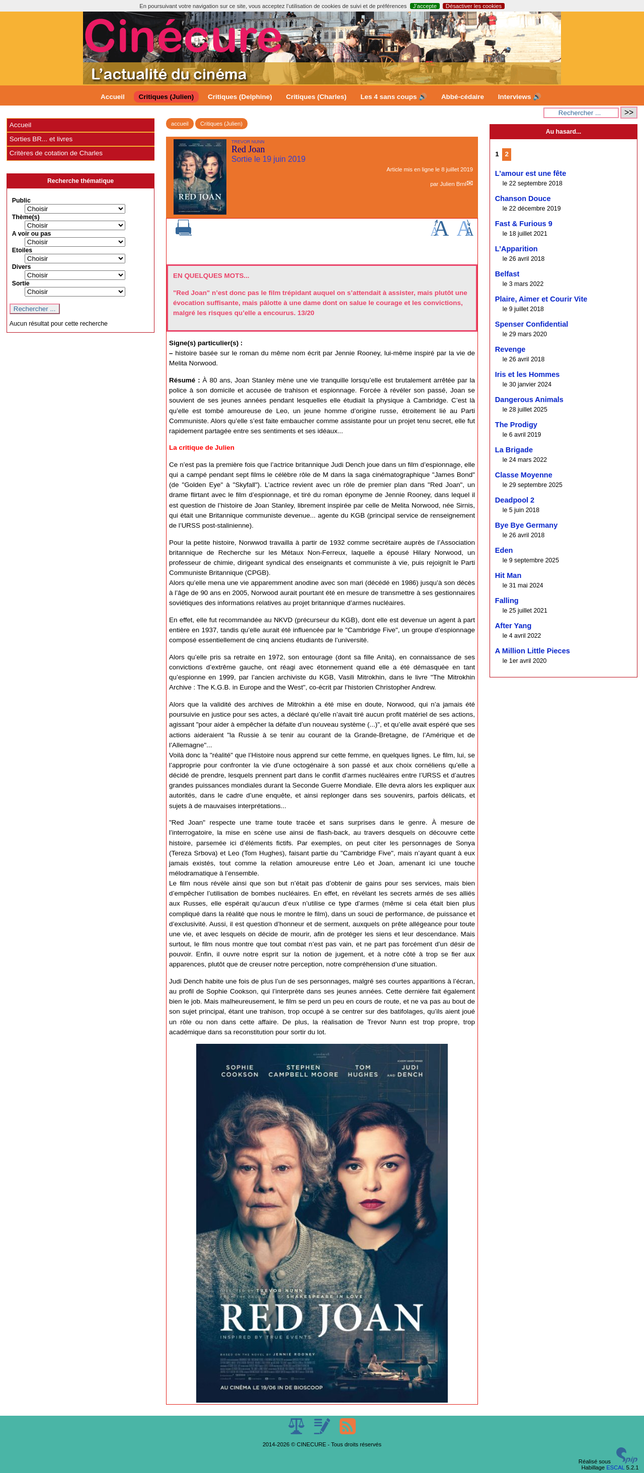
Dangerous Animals (529, 400)
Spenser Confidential (532, 324)
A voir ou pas (31, 233)
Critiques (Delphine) (240, 97)
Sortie (21, 283)
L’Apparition (516, 249)
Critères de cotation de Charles (56, 153)
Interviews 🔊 (519, 97)
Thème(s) (26, 217)
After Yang (513, 626)
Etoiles (22, 250)
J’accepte (425, 6)
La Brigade (514, 450)
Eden (504, 550)
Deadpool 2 (514, 500)
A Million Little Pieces (532, 651)
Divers (21, 266)
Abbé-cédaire (462, 97)
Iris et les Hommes (527, 374)
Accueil (113, 97)
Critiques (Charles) (316, 97)
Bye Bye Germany (526, 525)
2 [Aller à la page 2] (506, 154)
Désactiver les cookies (474, 6)
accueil (180, 124)
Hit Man (508, 575)
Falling (507, 601)
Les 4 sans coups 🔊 (393, 97)
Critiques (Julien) (166, 97)
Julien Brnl (453, 184)
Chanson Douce (523, 198)
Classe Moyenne (523, 475)
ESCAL (615, 1467)
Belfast (507, 274)
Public (21, 200)
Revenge (510, 349)
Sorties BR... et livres (41, 139)
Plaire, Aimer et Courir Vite (541, 299)
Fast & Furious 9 (523, 224)
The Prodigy (516, 425)
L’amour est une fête (530, 173)
